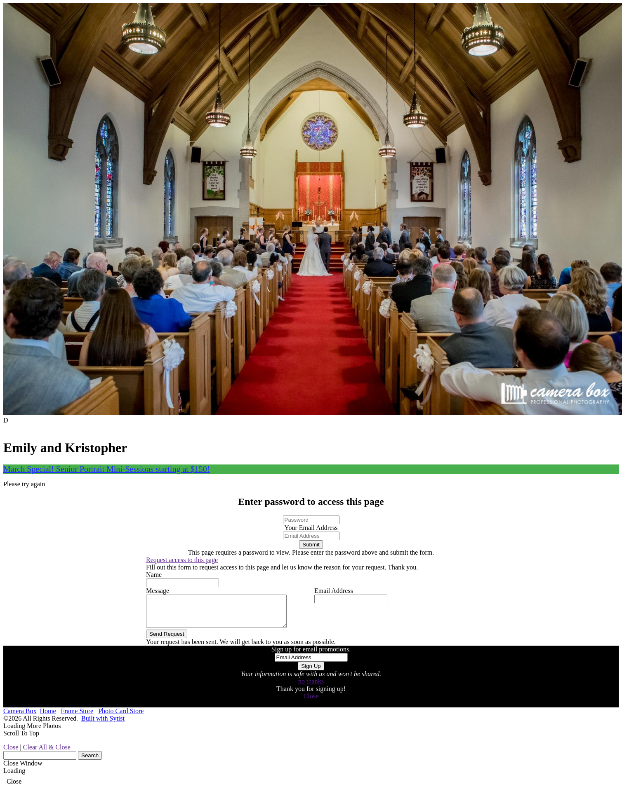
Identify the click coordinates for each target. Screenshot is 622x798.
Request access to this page (182, 559)
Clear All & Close (47, 753)
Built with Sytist (103, 724)
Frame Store (77, 717)
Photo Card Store (121, 717)
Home (48, 717)
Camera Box (19, 717)
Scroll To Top (21, 739)
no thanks (311, 687)
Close (311, 702)
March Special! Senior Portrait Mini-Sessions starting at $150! (106, 469)
